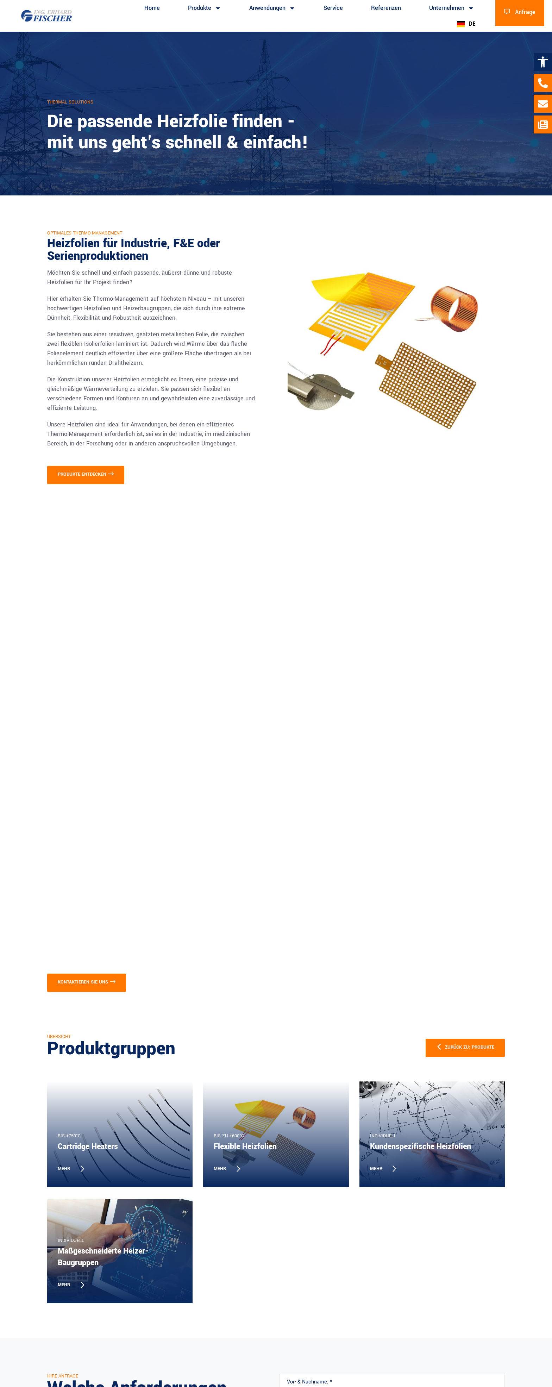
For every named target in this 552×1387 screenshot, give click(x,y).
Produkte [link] (204, 8)
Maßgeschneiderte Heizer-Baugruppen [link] (103, 1256)
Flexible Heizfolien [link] (245, 1146)
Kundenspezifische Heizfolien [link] (420, 1146)
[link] (543, 62)
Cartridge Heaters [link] (88, 1146)
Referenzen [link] (386, 8)
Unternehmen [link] (451, 8)
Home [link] (152, 8)
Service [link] (333, 8)
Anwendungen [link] (272, 8)
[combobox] (466, 24)
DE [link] (466, 23)
